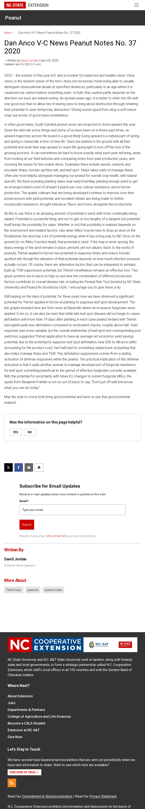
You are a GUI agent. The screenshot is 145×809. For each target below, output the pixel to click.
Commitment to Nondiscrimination (47, 796)
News (8, 32)
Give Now (15, 737)
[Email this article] (29, 467)
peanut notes (53, 590)
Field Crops (13, 590)
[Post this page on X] (8, 467)
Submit (27, 524)
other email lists (56, 536)
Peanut (13, 18)
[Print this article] (39, 467)
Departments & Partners (26, 710)
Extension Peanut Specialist (19, 565)
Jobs (11, 703)
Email (24, 501)
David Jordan (30, 60)
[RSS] (12, 783)
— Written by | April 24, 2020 (31, 60)
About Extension (20, 696)
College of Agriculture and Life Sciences (39, 717)
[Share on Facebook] (18, 467)
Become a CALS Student (26, 723)
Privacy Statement (103, 796)
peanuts (33, 590)
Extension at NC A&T (24, 730)
